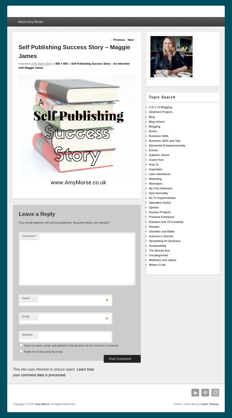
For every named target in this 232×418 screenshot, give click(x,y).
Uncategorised (158, 255)
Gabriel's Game (159, 155)
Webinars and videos (162, 260)
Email (25, 316)
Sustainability (157, 245)
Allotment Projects (161, 112)
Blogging (154, 126)
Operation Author (160, 202)
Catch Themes (210, 404)
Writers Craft (157, 264)
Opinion (154, 207)
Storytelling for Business (164, 241)
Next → (132, 40)
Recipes (154, 226)
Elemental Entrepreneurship (167, 145)
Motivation (155, 183)
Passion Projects (160, 212)
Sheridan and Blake (161, 231)
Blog (152, 117)
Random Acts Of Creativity (166, 222)
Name (26, 298)
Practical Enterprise (161, 217)
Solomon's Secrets (161, 236)
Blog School (156, 121)
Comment (29, 236)
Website (27, 334)
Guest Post (156, 159)
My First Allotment (160, 188)
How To (154, 164)
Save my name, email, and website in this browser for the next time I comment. (71, 345)
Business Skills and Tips (164, 140)
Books (153, 131)
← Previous (117, 40)
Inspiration (155, 169)
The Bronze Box (159, 250)
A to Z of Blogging (160, 107)
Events (153, 150)
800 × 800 (62, 63)
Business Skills (159, 136)
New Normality (158, 193)
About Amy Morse (30, 22)
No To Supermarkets (162, 198)
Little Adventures (160, 174)
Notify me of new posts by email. (43, 351)
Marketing (155, 179)
